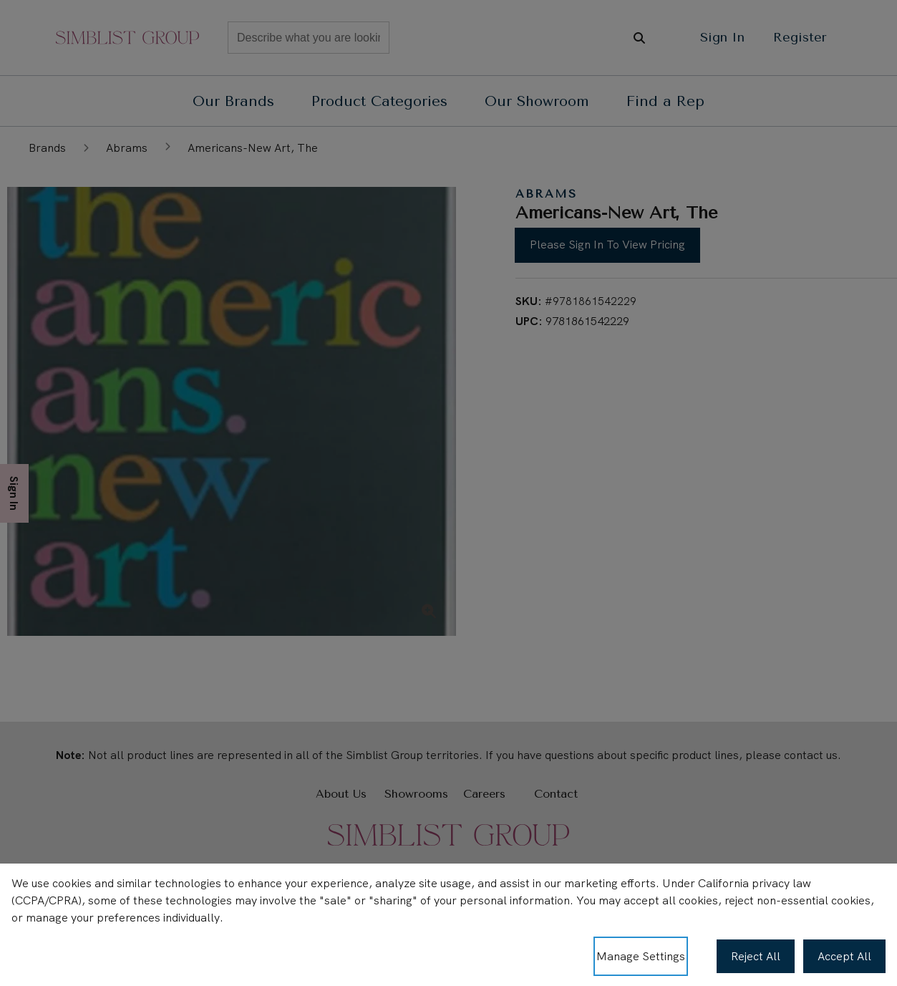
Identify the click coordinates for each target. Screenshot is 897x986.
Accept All (844, 956)
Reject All (755, 956)
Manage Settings (640, 956)
